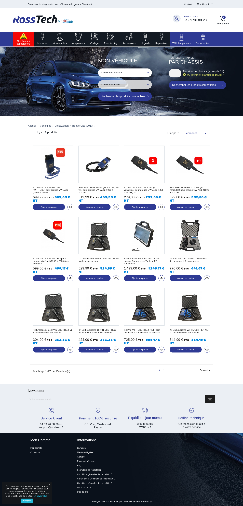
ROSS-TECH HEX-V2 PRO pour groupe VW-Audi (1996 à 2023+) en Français (51, 261)
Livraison (81, 448)
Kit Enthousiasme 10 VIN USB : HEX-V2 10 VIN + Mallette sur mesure (97, 331)
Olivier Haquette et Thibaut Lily (137, 501)
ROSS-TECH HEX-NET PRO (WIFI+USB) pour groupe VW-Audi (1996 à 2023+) (50, 190)
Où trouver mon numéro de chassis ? (206, 75)
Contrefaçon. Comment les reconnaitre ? (96, 479)
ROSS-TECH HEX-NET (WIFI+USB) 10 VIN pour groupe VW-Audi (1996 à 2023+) (98, 190)
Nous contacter (84, 487)
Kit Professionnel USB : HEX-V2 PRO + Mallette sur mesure (98, 259)
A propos (81, 457)
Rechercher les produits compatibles (123, 96)
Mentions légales (85, 452)
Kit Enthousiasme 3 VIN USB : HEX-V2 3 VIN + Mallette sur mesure (53, 331)
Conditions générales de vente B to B (94, 483)
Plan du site (82, 492)
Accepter (27, 500)
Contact (188, 4)
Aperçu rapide (70, 207)
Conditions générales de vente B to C (94, 474)
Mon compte (36, 448)
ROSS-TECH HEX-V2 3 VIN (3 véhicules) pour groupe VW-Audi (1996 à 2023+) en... (143, 190)
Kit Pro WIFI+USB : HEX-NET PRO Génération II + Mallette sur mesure (142, 331)
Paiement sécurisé (86, 461)
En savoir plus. (41, 496)
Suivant (205, 370)
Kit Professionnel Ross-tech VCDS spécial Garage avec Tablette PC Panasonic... (141, 261)
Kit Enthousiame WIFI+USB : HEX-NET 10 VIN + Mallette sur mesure (190, 331)
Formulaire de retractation (89, 470)
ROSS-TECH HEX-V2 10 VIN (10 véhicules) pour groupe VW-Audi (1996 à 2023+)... (189, 190)
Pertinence (196, 133)
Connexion (35, 452)
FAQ (79, 465)
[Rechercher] (175, 73)
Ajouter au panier (48, 207)
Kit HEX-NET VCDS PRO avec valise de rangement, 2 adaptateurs (188, 259)
